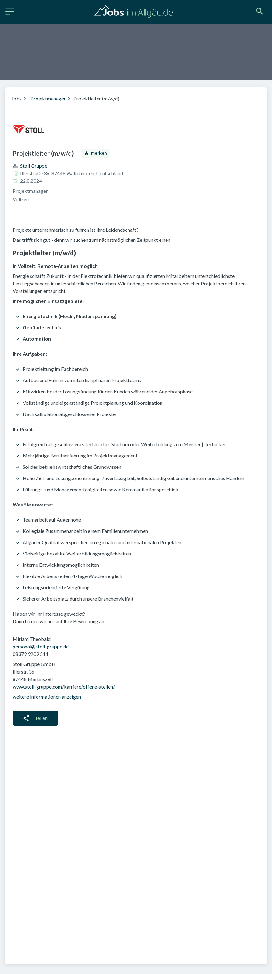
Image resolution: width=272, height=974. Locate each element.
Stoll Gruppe (33, 166)
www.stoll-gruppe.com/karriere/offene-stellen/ (64, 687)
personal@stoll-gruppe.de (41, 646)
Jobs (16, 98)
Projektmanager (48, 98)
